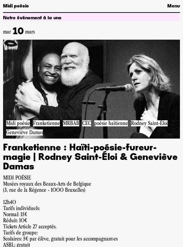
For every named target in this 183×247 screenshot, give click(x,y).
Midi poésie (16, 6)
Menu (173, 6)
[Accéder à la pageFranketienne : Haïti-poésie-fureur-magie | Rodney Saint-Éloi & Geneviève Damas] (91, 89)
